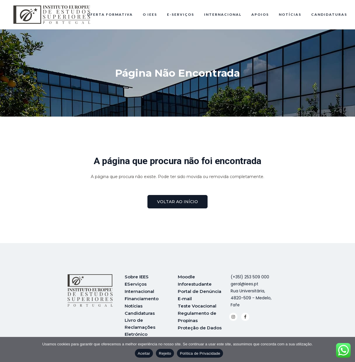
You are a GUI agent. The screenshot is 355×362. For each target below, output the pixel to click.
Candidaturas (140, 311)
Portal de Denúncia (199, 291)
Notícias (133, 304)
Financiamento (142, 298)
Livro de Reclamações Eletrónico (140, 325)
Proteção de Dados (200, 325)
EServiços (136, 284)
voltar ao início (177, 201)
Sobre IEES (137, 277)
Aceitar (144, 353)
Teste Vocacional (197, 304)
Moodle (186, 277)
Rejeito (165, 353)
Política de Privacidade (200, 353)
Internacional (139, 291)
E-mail (185, 298)
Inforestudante (195, 284)
